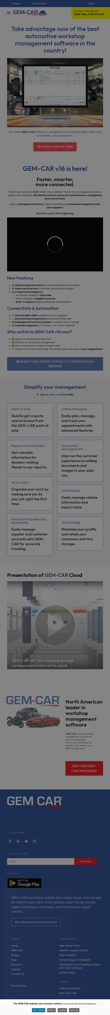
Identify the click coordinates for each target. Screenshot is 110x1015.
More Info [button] (74, 1010)
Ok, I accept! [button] (38, 1010)
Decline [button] (51, 1010)
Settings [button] (62, 1010)
